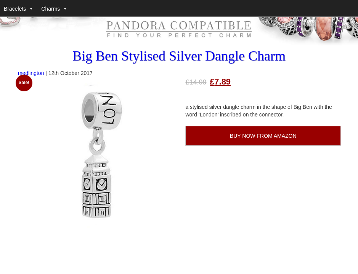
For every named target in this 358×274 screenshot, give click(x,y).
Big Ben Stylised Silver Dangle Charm (179, 56)
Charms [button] (50, 9)
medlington (31, 73)
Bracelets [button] (15, 9)
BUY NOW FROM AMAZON (263, 136)
